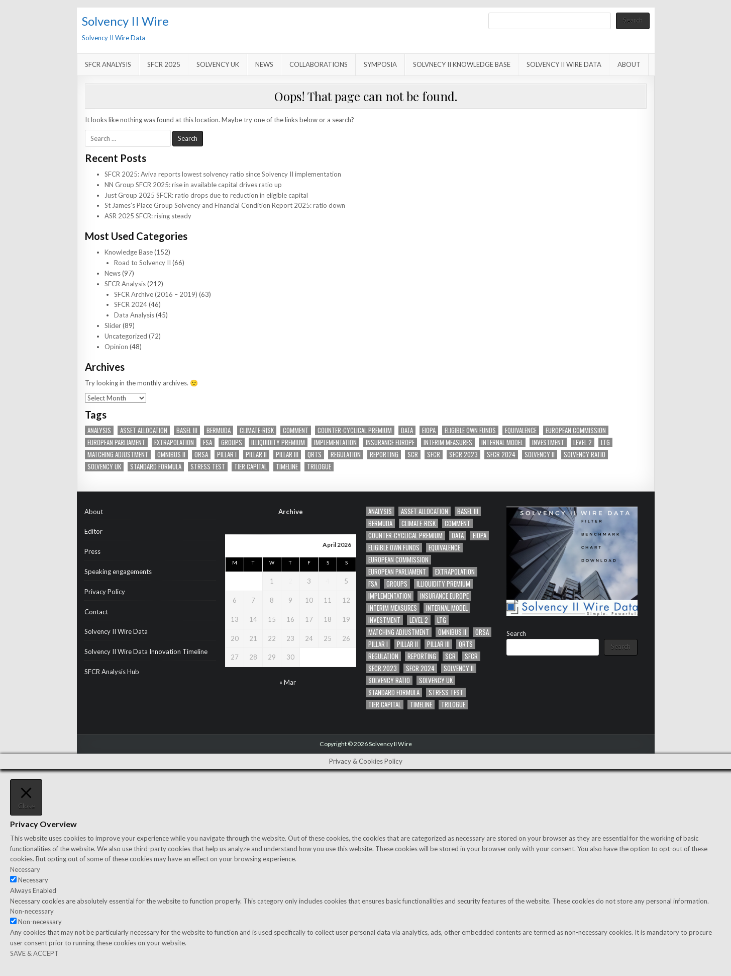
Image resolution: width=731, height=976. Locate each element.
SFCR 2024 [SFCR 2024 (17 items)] (501, 454)
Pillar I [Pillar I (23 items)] (227, 454)
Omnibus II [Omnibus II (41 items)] (171, 454)
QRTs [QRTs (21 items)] (314, 454)
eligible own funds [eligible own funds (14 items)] (470, 430)
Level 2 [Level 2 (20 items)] (582, 442)
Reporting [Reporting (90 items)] (384, 454)
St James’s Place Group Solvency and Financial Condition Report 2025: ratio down (225, 205)
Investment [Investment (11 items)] (548, 442)
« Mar (287, 682)
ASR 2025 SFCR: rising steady (148, 216)
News (264, 64)
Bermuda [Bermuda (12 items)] (218, 430)
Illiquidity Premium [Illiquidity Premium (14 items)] (278, 442)
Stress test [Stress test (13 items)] (207, 466)
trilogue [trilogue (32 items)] (319, 466)
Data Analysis (134, 315)
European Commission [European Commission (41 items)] (576, 430)
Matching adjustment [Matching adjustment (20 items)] (117, 454)
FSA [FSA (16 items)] (207, 442)
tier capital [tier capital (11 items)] (250, 466)
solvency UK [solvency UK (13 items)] (104, 466)
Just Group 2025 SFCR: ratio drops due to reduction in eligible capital (206, 195)
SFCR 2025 (163, 64)
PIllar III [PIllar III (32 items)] (287, 454)
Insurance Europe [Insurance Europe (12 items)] (390, 442)
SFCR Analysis (108, 64)
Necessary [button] (25, 869)
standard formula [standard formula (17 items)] (155, 466)
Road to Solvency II (142, 263)
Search (633, 20)
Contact (96, 612)
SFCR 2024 (130, 304)
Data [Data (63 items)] (407, 430)
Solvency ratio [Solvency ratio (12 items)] (584, 454)
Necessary (33, 880)
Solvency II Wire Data (564, 64)
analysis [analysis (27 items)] (99, 430)
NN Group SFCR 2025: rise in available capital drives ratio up (193, 185)
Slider (113, 325)
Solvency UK (217, 64)
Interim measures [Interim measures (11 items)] (448, 442)
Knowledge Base (129, 252)
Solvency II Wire (125, 21)
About (629, 64)
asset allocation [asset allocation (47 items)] (143, 430)
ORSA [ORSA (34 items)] (201, 454)
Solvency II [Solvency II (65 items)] (540, 454)
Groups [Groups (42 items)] (231, 442)
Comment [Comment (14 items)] (295, 430)
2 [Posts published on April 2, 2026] (290, 581)
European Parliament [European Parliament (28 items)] (116, 442)
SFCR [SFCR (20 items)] (433, 454)
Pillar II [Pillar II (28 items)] (256, 454)
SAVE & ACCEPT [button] (34, 953)
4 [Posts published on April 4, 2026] (328, 581)
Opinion (116, 347)
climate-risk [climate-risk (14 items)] (257, 430)
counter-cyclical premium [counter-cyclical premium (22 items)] (355, 430)
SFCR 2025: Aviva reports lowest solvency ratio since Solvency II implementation (223, 174)
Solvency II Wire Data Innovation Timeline (145, 651)
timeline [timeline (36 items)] (287, 466)
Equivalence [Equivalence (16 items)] (521, 430)
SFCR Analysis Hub (111, 672)
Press (92, 551)
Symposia (380, 64)
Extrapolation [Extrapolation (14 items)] (174, 442)
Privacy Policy (104, 592)
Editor (93, 531)
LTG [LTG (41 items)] (605, 442)
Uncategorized (126, 336)
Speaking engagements (118, 571)
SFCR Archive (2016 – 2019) (155, 294)
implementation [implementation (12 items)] (335, 442)
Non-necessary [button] (32, 911)
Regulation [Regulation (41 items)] (346, 454)
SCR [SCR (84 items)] (412, 454)
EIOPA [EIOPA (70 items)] (429, 430)
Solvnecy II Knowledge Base (461, 64)
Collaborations (318, 64)
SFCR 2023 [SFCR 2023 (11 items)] (463, 454)
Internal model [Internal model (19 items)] (502, 442)
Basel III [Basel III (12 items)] (186, 430)
